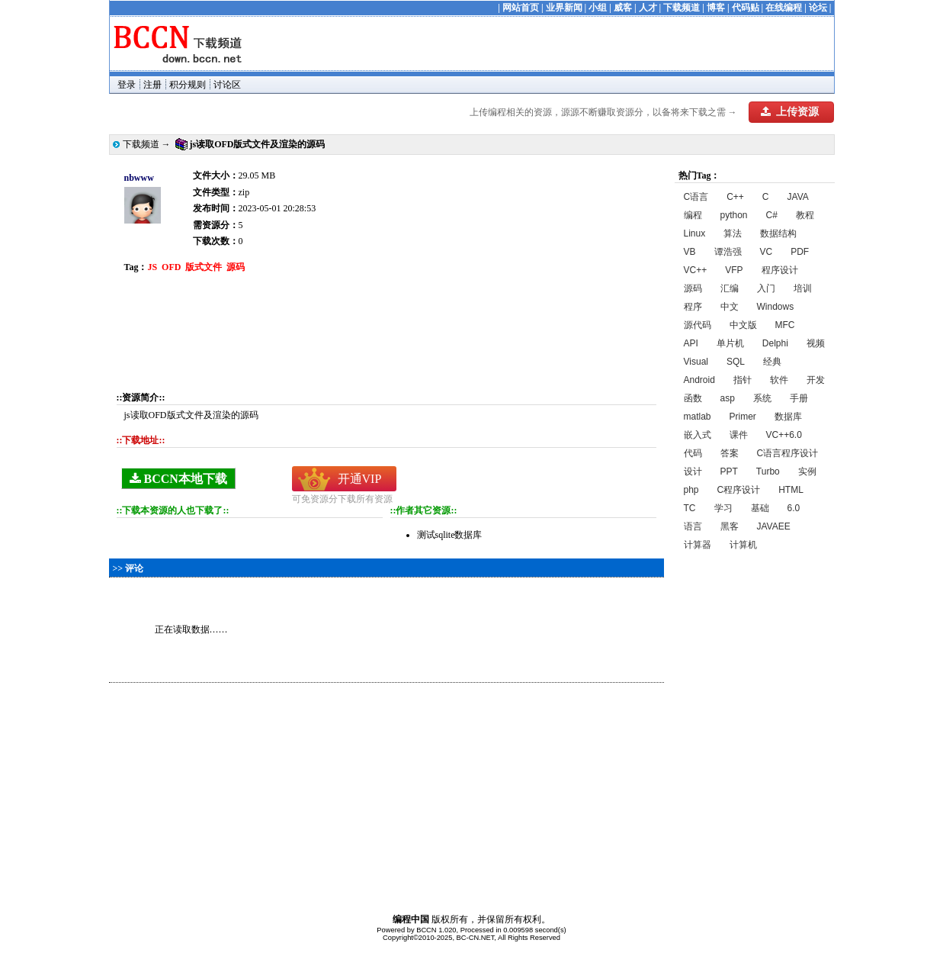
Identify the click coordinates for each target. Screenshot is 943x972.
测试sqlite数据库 (450, 534)
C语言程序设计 (788, 453)
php (691, 489)
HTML (790, 489)
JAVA (798, 197)
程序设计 (780, 270)
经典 (772, 361)
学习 (723, 508)
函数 (693, 398)
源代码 (697, 325)
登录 (126, 84)
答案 (729, 453)
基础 (760, 508)
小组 (598, 7)
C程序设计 (739, 489)
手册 (799, 398)
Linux (695, 233)
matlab (697, 416)
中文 (729, 306)
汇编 (729, 288)
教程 (805, 215)
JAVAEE (774, 526)
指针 (742, 380)
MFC (785, 325)
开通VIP (360, 478)
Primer (743, 416)
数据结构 (778, 233)
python (734, 215)
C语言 (696, 197)
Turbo (768, 471)
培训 (803, 288)
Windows (775, 306)
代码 (693, 453)
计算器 (697, 544)
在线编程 (783, 7)
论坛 (818, 7)
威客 (623, 7)
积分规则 (187, 84)
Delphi (775, 343)
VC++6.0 (784, 435)
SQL (735, 361)
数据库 (788, 416)
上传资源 (790, 111)
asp (727, 398)
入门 (766, 288)
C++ (735, 197)
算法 (732, 233)
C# (772, 215)
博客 (716, 7)
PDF (800, 251)
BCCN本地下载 (178, 478)
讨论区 (227, 84)
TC (690, 508)
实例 (807, 471)
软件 (779, 380)
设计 (693, 471)
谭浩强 (728, 251)
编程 (693, 215)
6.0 (793, 508)
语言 (693, 526)
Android (699, 380)
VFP (734, 270)
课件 (739, 435)
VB (690, 251)
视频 (816, 343)
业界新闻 (564, 7)
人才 (648, 7)
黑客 (729, 526)
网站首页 (520, 7)
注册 (152, 84)
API (691, 343)
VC (766, 251)
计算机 (743, 544)
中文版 (743, 325)
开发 (816, 380)
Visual (696, 361)
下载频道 (681, 7)
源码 (693, 288)
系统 (762, 398)
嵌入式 (697, 435)
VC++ (695, 270)
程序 (693, 306)
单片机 (730, 343)
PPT (729, 471)
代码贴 (745, 7)
